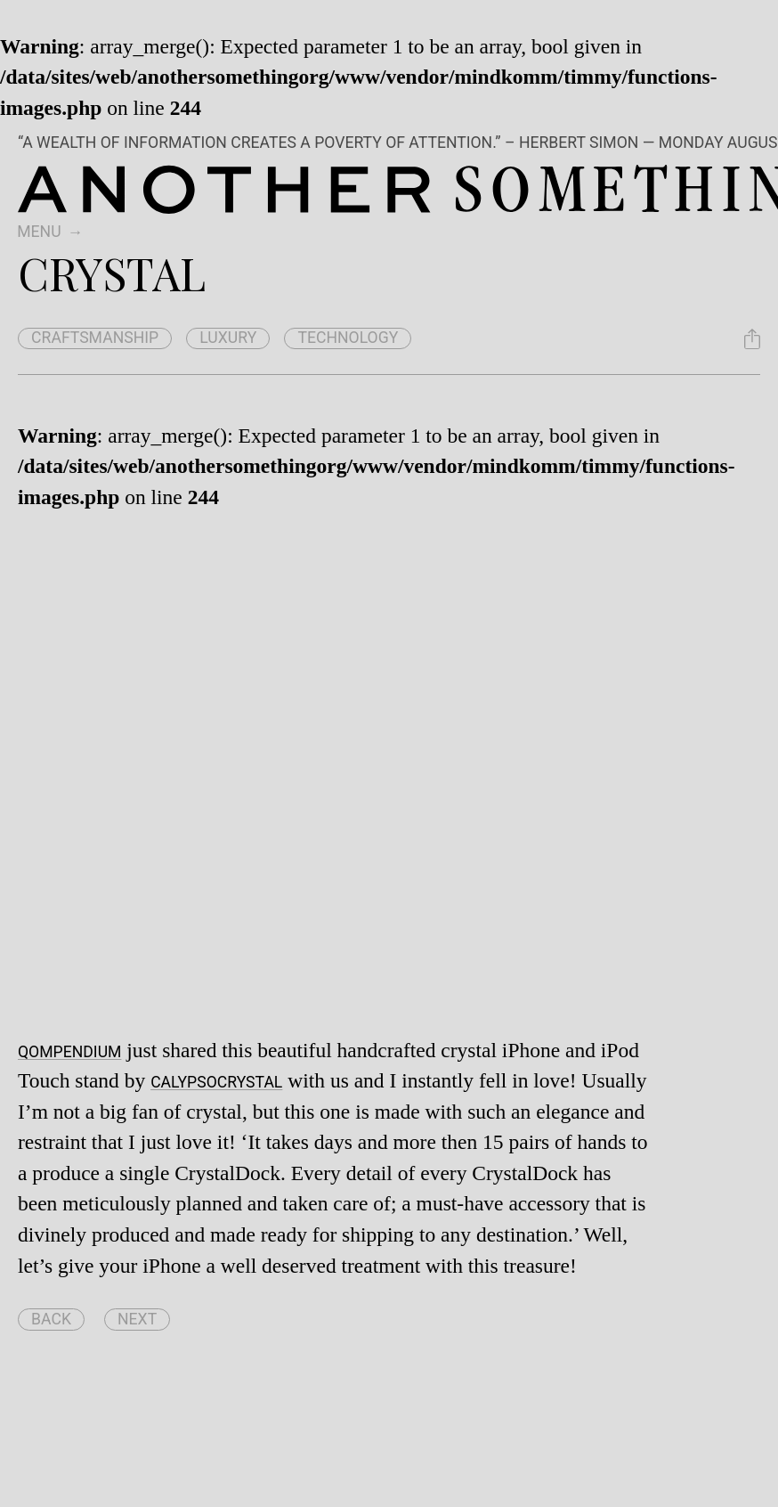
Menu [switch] (39, 231)
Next (137, 1319)
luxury (227, 337)
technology (347, 337)
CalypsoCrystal (216, 1082)
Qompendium (69, 1052)
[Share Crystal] (752, 339)
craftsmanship (94, 337)
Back (51, 1319)
